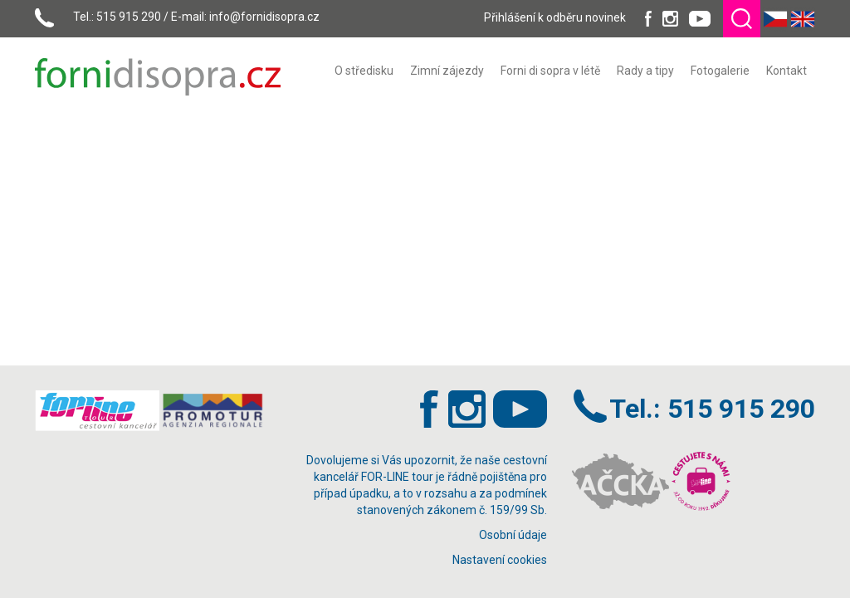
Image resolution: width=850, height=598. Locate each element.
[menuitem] (364, 70)
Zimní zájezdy (447, 70)
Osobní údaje (513, 535)
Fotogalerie (720, 70)
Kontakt (786, 70)
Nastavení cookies (499, 559)
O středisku (364, 70)
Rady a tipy (645, 70)
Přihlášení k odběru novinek (555, 17)
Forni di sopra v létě (550, 70)
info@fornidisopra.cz (264, 16)
